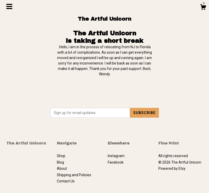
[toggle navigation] (9, 6)
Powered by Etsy (171, 168)
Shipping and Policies (74, 175)
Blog (60, 162)
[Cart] (203, 8)
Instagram (116, 156)
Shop (61, 156)
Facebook (115, 162)
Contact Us (66, 181)
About (62, 168)
